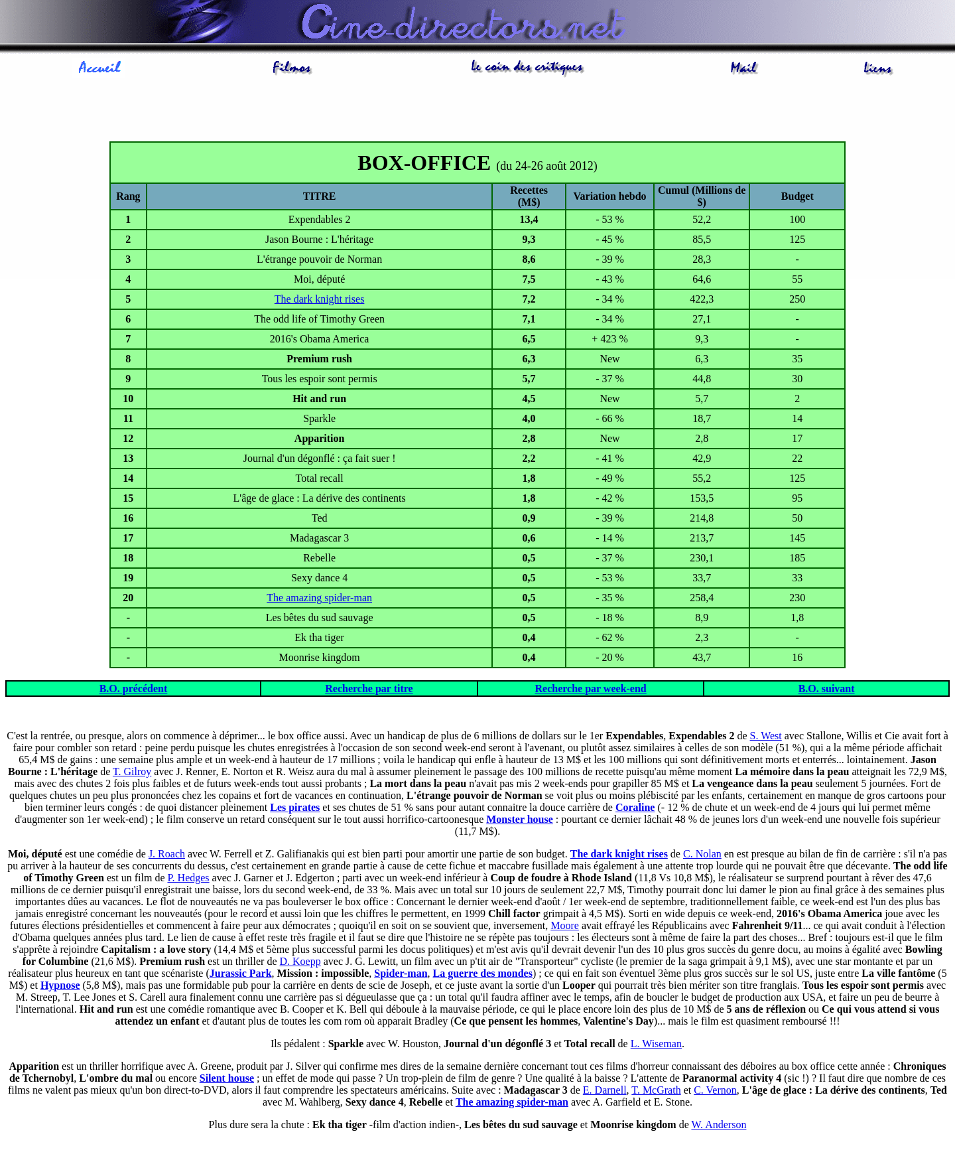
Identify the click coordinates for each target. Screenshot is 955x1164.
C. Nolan (702, 853)
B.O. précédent (133, 688)
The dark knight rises (320, 299)
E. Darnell (605, 1090)
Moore (564, 925)
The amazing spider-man (319, 597)
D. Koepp (300, 961)
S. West (766, 735)
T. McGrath (655, 1090)
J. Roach (167, 853)
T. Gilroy (132, 771)
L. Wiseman (656, 1043)
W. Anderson (718, 1124)
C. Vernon (715, 1090)
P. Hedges (188, 877)
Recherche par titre (369, 688)
